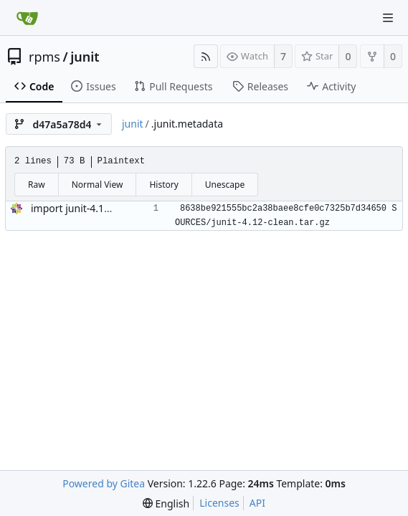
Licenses (219, 503)
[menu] (166, 503)
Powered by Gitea (103, 483)
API (257, 503)
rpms (44, 56)
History (163, 184)
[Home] (27, 18)
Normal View (97, 184)
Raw (36, 184)
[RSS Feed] (206, 56)
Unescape (225, 184)
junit (84, 56)
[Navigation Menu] (388, 18)
